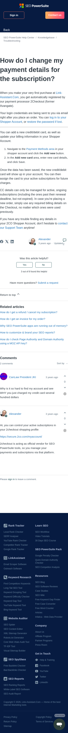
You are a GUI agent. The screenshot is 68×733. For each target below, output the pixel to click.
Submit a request (48, 282)
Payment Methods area (40, 148)
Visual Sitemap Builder (15, 650)
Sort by (62, 363)
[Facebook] (1, 241)
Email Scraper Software (15, 564)
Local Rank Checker (13, 532)
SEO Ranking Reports (14, 685)
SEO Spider (9, 624)
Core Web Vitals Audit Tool (16, 642)
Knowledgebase (46, 37)
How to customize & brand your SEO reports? (27, 332)
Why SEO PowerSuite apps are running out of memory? (33, 325)
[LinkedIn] (12, 241)
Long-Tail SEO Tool (13, 588)
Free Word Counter (44, 608)
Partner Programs (43, 640)
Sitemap (8, 726)
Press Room (41, 645)
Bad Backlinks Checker (15, 670)
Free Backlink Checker (15, 665)
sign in (11, 479)
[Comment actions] (65, 394)
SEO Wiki (39, 595)
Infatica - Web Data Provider (49, 617)
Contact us (54, 15)
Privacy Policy (10, 717)
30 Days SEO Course (45, 540)
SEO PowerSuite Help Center (18, 37)
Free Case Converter (45, 604)
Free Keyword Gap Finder (47, 599)
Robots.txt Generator (14, 637)
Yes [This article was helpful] (24, 265)
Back (6, 29)
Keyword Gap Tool (12, 601)
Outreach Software (13, 568)
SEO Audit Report (12, 693)
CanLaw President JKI (22, 377)
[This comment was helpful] (65, 376)
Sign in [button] (14, 15)
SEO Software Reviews (46, 586)
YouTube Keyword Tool (15, 605)
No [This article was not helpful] (43, 265)
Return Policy (10, 721)
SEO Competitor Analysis (47, 567)
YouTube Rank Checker (15, 540)
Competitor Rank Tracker (16, 545)
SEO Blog (40, 582)
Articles (38, 612)
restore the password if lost (44, 121)
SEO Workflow (42, 532)
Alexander (44, 239)
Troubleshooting (11, 40)
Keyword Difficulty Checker (17, 596)
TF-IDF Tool (9, 646)
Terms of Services (44, 721)
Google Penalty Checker (47, 555)
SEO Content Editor (13, 629)
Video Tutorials (42, 536)
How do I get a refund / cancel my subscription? (28, 312)
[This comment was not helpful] (65, 387)
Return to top (10, 294)
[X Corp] (7, 241)
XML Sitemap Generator (15, 633)
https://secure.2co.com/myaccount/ (21, 436)
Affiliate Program (43, 636)
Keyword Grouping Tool (15, 592)
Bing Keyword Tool (13, 609)
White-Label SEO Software (17, 689)
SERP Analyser (11, 536)
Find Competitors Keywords (17, 583)
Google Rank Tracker (14, 549)
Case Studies (41, 591)
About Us (39, 632)
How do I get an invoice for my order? (22, 318)
